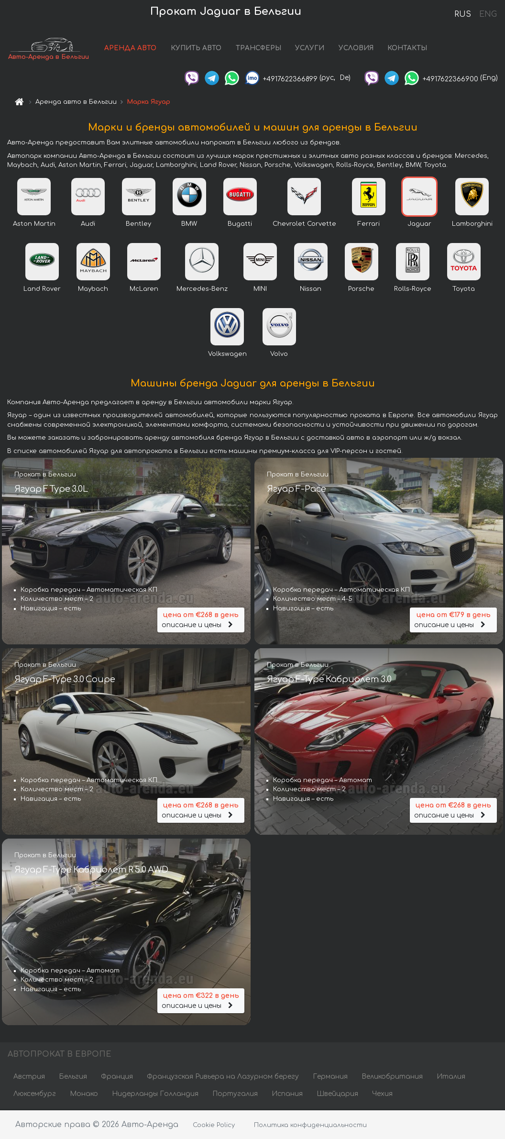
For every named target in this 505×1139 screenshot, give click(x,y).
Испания (287, 1094)
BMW (189, 224)
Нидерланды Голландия (155, 1094)
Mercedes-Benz (202, 290)
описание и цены (201, 619)
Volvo (279, 355)
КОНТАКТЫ (407, 49)
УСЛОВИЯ (356, 49)
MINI (260, 290)
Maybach (93, 290)
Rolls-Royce (412, 290)
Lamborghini (472, 224)
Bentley (138, 224)
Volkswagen (227, 355)
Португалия (235, 1094)
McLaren (144, 290)
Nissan (310, 290)
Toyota (463, 290)
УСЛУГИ (309, 49)
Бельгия (73, 1077)
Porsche (361, 290)
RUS (462, 14)
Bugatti (240, 224)
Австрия (29, 1077)
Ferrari (369, 224)
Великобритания (392, 1077)
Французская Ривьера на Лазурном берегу (223, 1077)
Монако (84, 1094)
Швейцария (337, 1094)
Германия (330, 1077)
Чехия (382, 1094)
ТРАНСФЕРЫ (258, 49)
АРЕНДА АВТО (130, 49)
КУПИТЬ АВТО (196, 49)
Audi (88, 224)
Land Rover (42, 290)
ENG (487, 14)
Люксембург (34, 1094)
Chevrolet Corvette (304, 224)
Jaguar (419, 224)
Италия (451, 1077)
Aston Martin (34, 224)
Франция (117, 1077)
